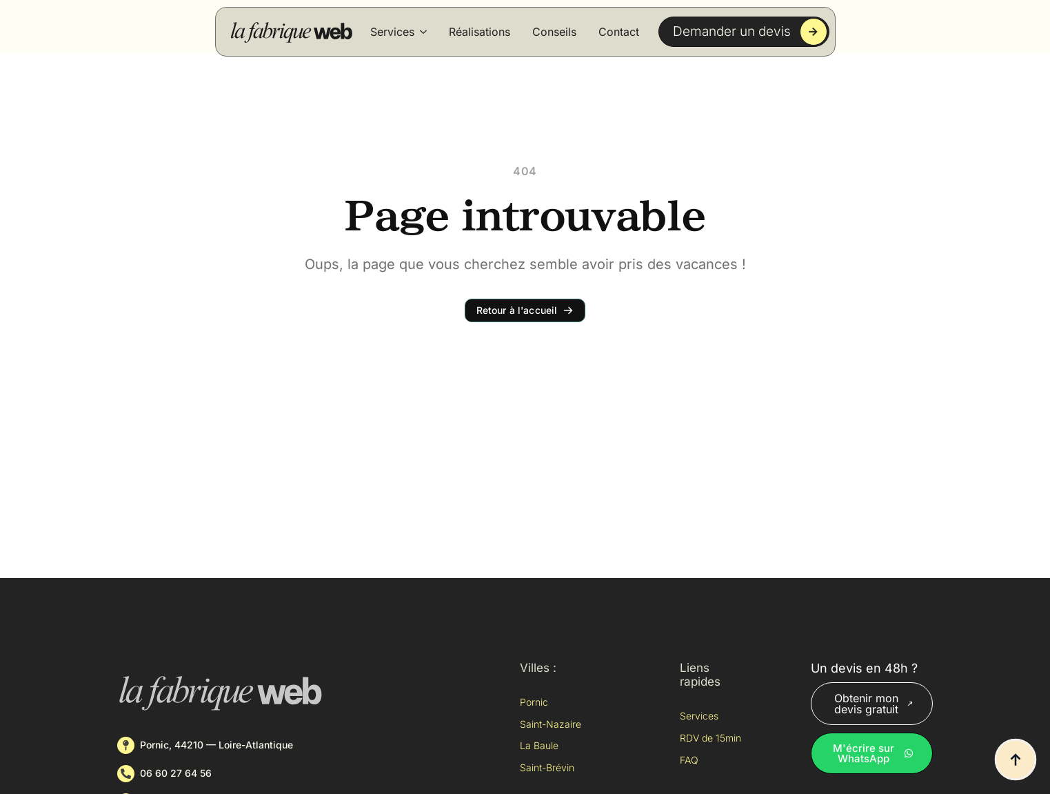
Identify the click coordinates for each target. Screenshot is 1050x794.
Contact (618, 32)
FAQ (689, 760)
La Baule (539, 745)
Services (392, 32)
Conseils (554, 32)
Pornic (534, 702)
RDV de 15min (710, 738)
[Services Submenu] (423, 32)
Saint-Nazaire (550, 724)
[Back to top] (1015, 759)
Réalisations (479, 32)
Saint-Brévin (547, 767)
